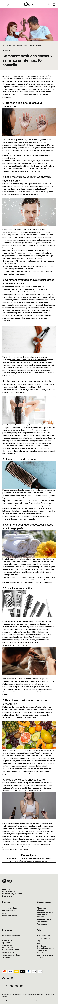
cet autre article (27, 519)
